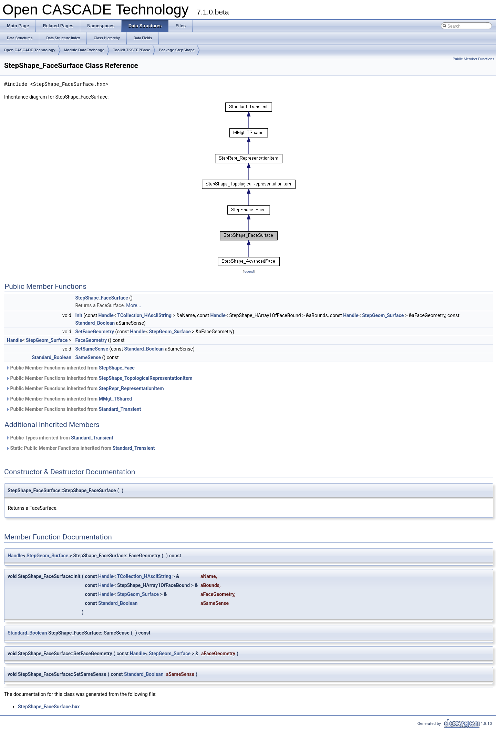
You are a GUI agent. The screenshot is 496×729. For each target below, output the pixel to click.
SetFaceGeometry (94, 331)
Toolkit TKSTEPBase (131, 50)
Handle (105, 315)
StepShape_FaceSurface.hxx (49, 706)
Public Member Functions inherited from (70, 368)
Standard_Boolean (95, 323)
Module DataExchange (84, 50)
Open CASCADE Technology (29, 50)
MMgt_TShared (115, 399)
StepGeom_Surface (383, 315)
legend (249, 271)
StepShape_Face (117, 368)
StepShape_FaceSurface (101, 298)
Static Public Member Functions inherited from (80, 448)
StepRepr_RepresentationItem (131, 388)
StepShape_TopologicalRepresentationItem (146, 378)
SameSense (88, 357)
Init (78, 315)
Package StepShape (177, 50)
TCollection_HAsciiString (144, 315)
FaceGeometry (91, 340)
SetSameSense (91, 349)
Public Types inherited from (59, 438)
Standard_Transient (120, 409)
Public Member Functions (473, 59)
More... (133, 305)
